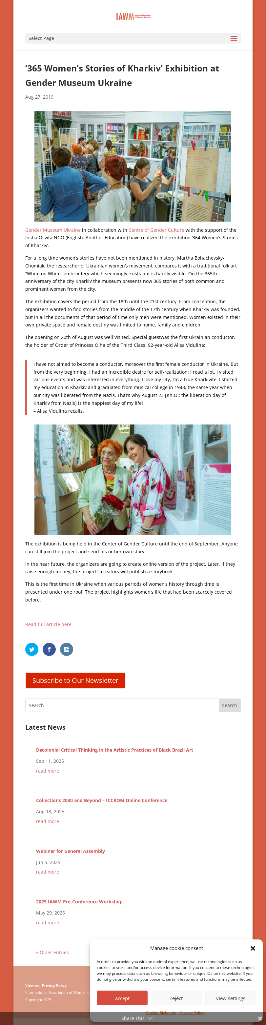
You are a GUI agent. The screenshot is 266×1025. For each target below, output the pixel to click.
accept (122, 998)
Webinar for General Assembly (70, 851)
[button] (253, 948)
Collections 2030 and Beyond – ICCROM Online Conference (101, 800)
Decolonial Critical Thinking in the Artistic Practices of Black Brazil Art (114, 750)
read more (47, 771)
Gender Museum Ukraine (53, 230)
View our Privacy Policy (46, 985)
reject (176, 998)
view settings (230, 998)
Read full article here (48, 624)
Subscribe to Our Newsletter (75, 680)
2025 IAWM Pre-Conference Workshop (79, 901)
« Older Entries (52, 952)
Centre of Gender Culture (156, 230)
